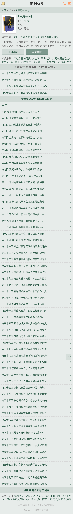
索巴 (26, 21)
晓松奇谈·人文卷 (34, 495)
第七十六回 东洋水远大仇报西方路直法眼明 (35, 37)
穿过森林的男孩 (22, 58)
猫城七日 (19, 495)
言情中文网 (36, 3)
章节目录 (37, 52)
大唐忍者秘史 (22, 10)
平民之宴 (46, 58)
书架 (3, 4)
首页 (4, 10)
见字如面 (15, 62)
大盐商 (35, 58)
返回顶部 (68, 357)
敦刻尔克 (58, 499)
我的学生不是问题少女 (33, 62)
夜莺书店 (52, 62)
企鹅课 (61, 62)
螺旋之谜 (36, 499)
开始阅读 (13, 52)
